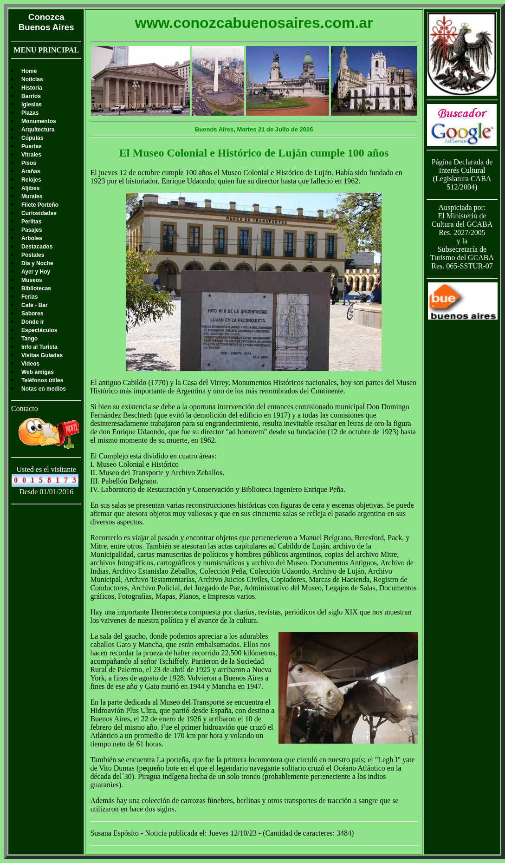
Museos (31, 280)
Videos (30, 363)
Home (29, 71)
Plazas (30, 113)
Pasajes (31, 230)
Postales (32, 255)
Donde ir (32, 322)
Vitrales (31, 154)
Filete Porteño (39, 205)
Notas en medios (43, 389)
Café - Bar (34, 305)
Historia (31, 88)
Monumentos (38, 121)
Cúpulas (32, 138)
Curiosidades (39, 213)
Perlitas (31, 221)
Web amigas (37, 372)
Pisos (28, 163)
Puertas (31, 146)
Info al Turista (39, 347)
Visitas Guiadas (42, 355)
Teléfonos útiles (42, 380)
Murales (31, 196)
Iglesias (31, 104)
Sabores (32, 313)
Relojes (31, 180)
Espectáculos (39, 330)
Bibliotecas (36, 288)
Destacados (36, 246)
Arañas (30, 171)
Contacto (24, 408)
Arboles (31, 238)
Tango (29, 338)
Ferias (29, 297)
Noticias (32, 79)
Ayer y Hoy (35, 271)
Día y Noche (37, 263)
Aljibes (30, 188)
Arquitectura (37, 129)
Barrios (31, 96)
